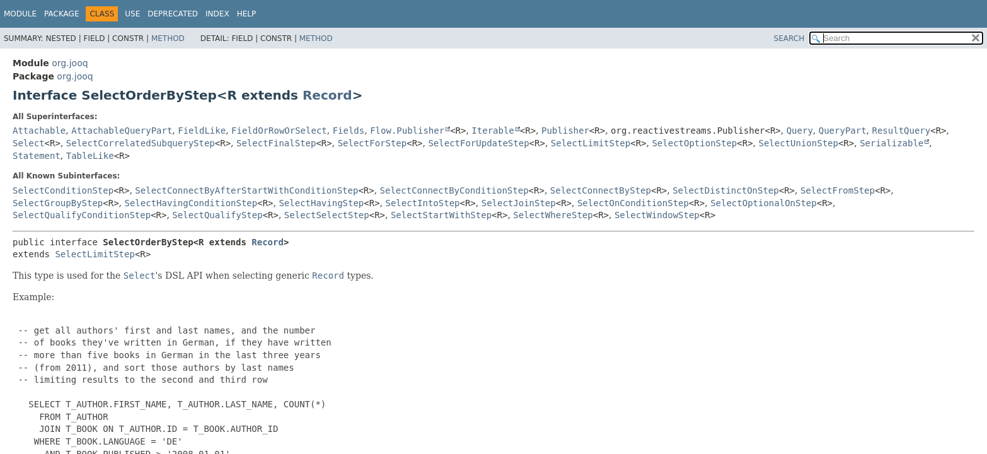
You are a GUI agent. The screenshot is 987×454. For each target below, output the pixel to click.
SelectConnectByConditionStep (454, 190)
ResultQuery (901, 130)
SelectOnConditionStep (633, 203)
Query (800, 130)
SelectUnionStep (798, 143)
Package (61, 13)
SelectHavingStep (321, 203)
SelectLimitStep (590, 143)
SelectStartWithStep (441, 215)
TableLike (90, 156)
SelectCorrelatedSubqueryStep (140, 143)
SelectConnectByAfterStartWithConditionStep (246, 190)
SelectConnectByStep (600, 190)
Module (20, 13)
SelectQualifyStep (217, 215)
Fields (349, 130)
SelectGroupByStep (58, 203)
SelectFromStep (837, 190)
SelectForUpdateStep (478, 143)
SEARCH (789, 38)
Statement (37, 156)
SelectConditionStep (63, 190)
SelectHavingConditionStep (191, 203)
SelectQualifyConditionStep (82, 215)
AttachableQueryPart (121, 130)
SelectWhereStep (552, 215)
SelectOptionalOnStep (763, 203)
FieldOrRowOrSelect (279, 130)
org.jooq (70, 63)
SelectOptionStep (694, 143)
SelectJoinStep (519, 203)
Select (29, 143)
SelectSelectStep (326, 215)
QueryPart (843, 130)
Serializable (891, 143)
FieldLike (202, 130)
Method (168, 38)
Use (132, 13)
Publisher (565, 130)
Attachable (39, 130)
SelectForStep (372, 143)
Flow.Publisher (407, 130)
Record (327, 95)
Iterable (492, 130)
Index (217, 13)
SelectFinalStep (276, 143)
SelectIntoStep (422, 203)
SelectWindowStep (657, 215)
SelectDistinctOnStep (725, 190)
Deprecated (172, 13)
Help (247, 13)
